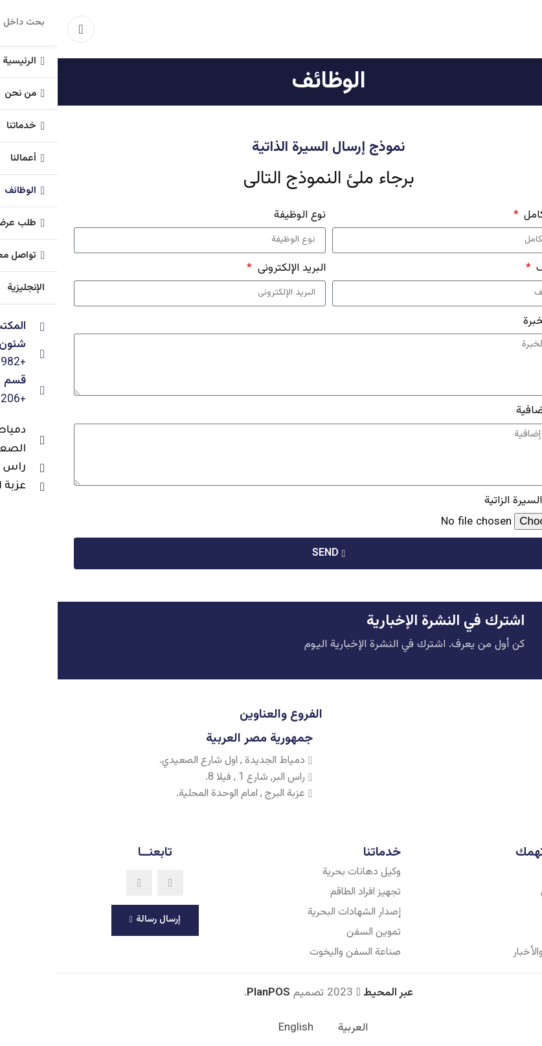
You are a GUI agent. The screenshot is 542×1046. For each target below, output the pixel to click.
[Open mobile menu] (23, 29)
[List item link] (445, 873)
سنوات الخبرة (496, 321)
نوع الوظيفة (242, 215)
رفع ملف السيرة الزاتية (476, 500)
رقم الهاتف (500, 268)
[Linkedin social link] (82, 883)
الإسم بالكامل (494, 215)
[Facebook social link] (113, 883)
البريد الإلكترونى (232, 268)
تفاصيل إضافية (492, 410)
